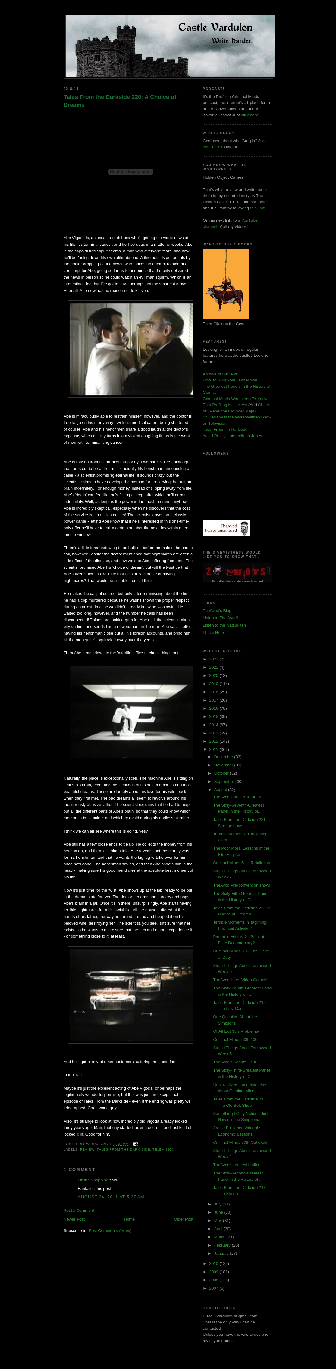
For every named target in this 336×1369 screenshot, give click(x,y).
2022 (214, 667)
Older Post (183, 1219)
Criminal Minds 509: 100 (235, 1039)
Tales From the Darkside (225, 429)
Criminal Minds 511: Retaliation (241, 862)
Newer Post (74, 1219)
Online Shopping (93, 1180)
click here (211, 147)
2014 (214, 724)
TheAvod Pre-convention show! (241, 885)
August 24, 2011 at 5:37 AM (111, 1196)
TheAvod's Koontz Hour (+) (238, 1062)
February (223, 1245)
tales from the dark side (123, 1149)
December (224, 756)
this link (257, 208)
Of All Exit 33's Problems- (236, 1031)
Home (129, 1219)
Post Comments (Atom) (110, 1230)
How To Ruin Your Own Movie (230, 380)
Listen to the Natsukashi (225, 625)
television (163, 1149)
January (222, 1253)
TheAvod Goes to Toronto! (237, 797)
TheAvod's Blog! (218, 610)
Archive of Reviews (220, 374)
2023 (214, 659)
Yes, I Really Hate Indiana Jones (232, 435)
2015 (214, 716)
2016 (214, 708)
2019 (214, 683)
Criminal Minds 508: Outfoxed (240, 1142)
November (224, 765)
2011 (214, 749)
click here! (250, 115)
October (222, 773)
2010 (214, 1263)
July (218, 1204)
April (219, 1228)
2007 (214, 1288)
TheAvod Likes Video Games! (240, 979)
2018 (214, 692)
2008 (214, 1280)
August (221, 789)
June (219, 1212)
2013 (214, 733)
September (224, 781)
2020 (214, 675)
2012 (214, 741)
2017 (214, 700)
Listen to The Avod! (220, 618)
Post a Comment (79, 1210)
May (218, 1220)
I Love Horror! (215, 632)
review (87, 1149)
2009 (214, 1271)
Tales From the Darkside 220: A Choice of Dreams (120, 101)
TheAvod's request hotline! (237, 1164)
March (220, 1237)
